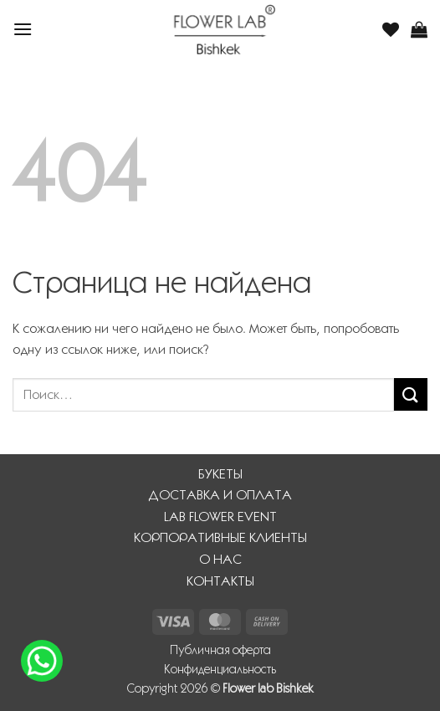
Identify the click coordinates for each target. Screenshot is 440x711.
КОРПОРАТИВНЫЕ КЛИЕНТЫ (220, 537)
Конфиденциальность (220, 669)
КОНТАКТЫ (220, 581)
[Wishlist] (390, 29)
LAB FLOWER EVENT (220, 516)
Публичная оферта (220, 650)
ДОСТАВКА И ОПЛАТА (220, 495)
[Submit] (410, 394)
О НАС (220, 559)
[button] (23, 28)
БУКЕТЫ (220, 474)
